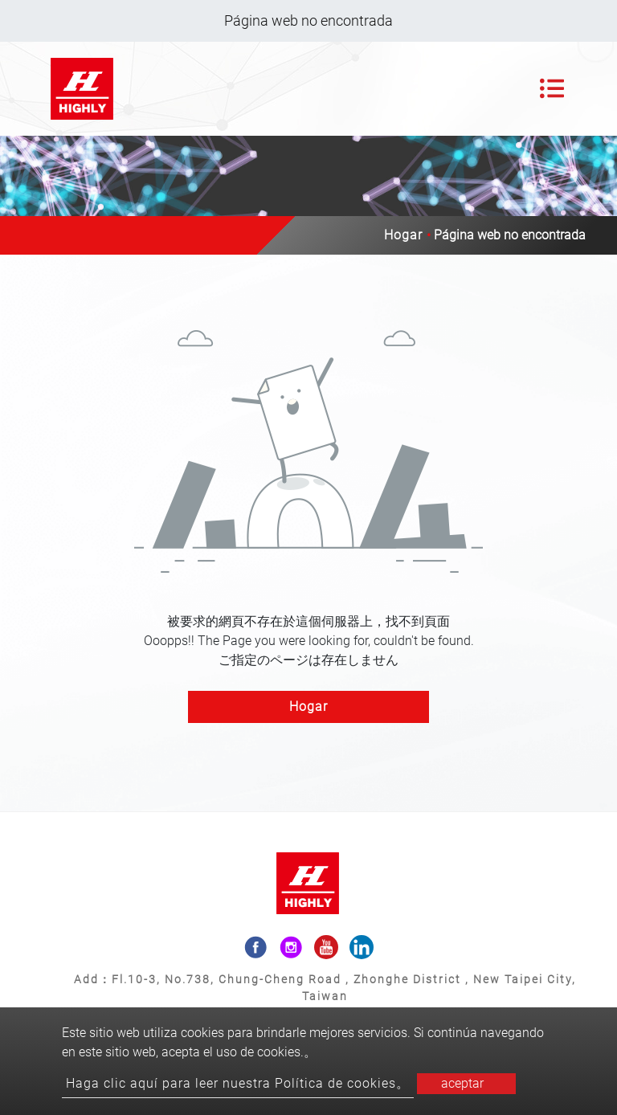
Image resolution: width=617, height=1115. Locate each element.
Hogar (403, 235)
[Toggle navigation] (551, 88)
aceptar (462, 1083)
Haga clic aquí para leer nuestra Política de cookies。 (238, 1083)
